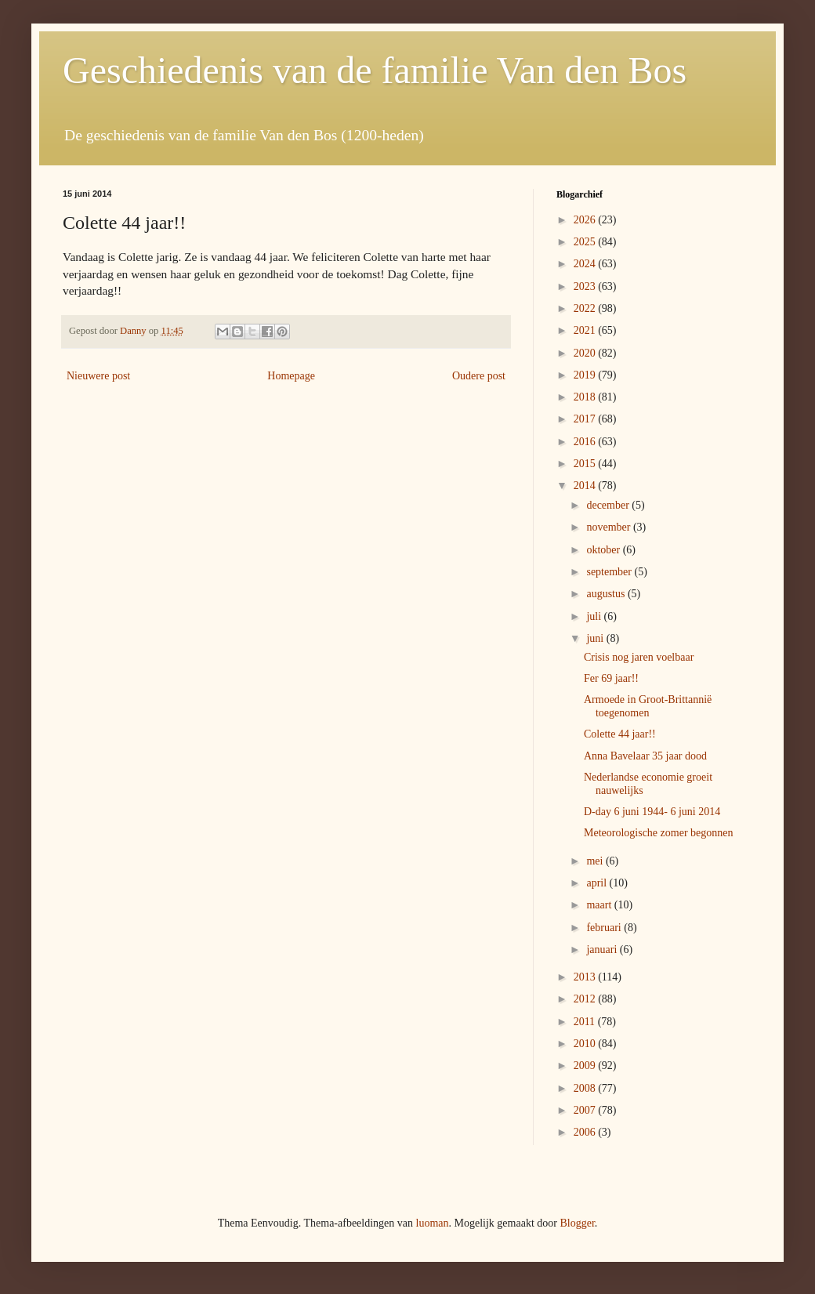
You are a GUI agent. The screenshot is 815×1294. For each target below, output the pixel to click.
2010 (586, 1043)
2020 (586, 353)
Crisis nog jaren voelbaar (639, 657)
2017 (586, 419)
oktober (604, 550)
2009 (586, 1065)
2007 (586, 1110)
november (609, 527)
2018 (586, 397)
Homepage (291, 376)
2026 (586, 220)
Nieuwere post (98, 376)
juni (596, 638)
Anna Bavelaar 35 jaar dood (645, 756)
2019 (586, 375)
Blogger (577, 1223)
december (609, 505)
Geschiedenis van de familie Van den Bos (374, 70)
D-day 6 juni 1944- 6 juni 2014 (652, 811)
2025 (586, 242)
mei (596, 861)
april (597, 883)
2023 (586, 286)
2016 (586, 442)
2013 (586, 977)
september (610, 572)
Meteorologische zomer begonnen (659, 833)
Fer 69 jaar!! (611, 678)
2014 (586, 485)
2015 (586, 463)
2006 (586, 1132)
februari (605, 927)
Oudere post (478, 376)
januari (602, 949)
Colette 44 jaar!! (620, 734)
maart (600, 905)
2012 (586, 999)
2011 (586, 1022)
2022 (586, 308)
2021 (586, 330)
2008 (586, 1088)
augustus (607, 594)
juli (594, 616)
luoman (432, 1223)
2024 (586, 264)
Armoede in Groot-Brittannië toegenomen (648, 706)
